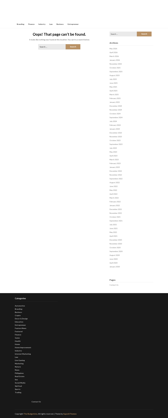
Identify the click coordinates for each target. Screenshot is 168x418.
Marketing (19, 363)
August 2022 (115, 182)
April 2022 (113, 194)
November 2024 (116, 110)
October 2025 (115, 68)
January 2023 (115, 167)
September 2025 (116, 71)
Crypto (18, 315)
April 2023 (113, 156)
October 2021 (115, 217)
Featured (18, 331)
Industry (41, 24)
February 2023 (115, 163)
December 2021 (116, 209)
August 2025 (115, 75)
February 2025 (115, 98)
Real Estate (19, 376)
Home (17, 344)
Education (19, 322)
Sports (17, 389)
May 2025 (113, 87)
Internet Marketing (23, 354)
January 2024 (115, 129)
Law (51, 24)
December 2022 (116, 171)
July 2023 (113, 148)
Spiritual (18, 386)
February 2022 (115, 202)
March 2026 (114, 56)
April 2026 (113, 52)
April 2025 (113, 91)
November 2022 (116, 175)
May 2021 (113, 232)
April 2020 (113, 263)
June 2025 (114, 83)
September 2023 (116, 144)
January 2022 (115, 205)
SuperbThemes (70, 414)
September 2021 (116, 221)
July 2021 (113, 225)
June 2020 (114, 259)
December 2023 (116, 133)
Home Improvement (23, 347)
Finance (31, 24)
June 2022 (114, 186)
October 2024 (115, 114)
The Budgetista (30, 414)
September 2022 (116, 179)
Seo (16, 380)
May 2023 (113, 152)
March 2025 (114, 94)
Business (60, 24)
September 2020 (116, 251)
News (17, 370)
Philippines (19, 373)
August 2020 (115, 255)
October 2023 (115, 140)
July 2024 (113, 121)
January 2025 (115, 102)
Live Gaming (20, 360)
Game (17, 338)
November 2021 (116, 213)
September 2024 (116, 117)
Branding (20, 24)
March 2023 (114, 159)
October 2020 (115, 247)
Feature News (20, 328)
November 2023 (116, 137)
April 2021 (113, 236)
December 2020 (116, 240)
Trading (18, 392)
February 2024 (115, 125)
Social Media (20, 383)
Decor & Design (21, 319)
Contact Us (114, 285)
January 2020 (115, 267)
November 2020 (116, 244)
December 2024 (116, 106)
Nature (18, 367)
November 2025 (116, 64)
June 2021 (114, 228)
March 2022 (114, 198)
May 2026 (113, 49)
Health (18, 341)
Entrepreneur (73, 24)
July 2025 (113, 79)
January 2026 (115, 60)
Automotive (20, 306)
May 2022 (113, 190)
